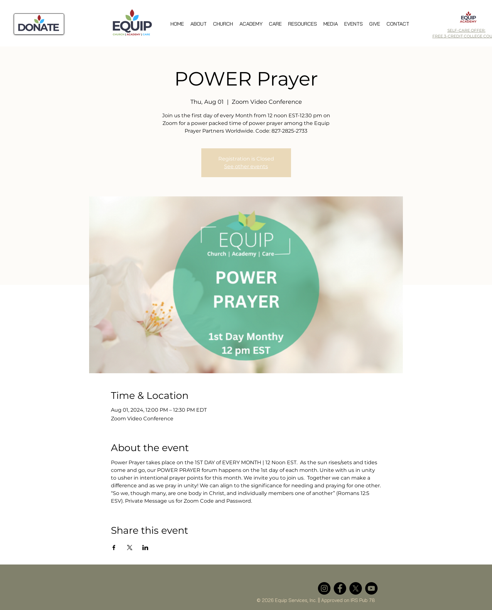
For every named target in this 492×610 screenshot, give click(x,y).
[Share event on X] (130, 547)
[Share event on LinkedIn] (145, 547)
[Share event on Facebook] (114, 547)
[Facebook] (340, 588)
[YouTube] (371, 588)
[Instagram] (324, 588)
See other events (246, 166)
